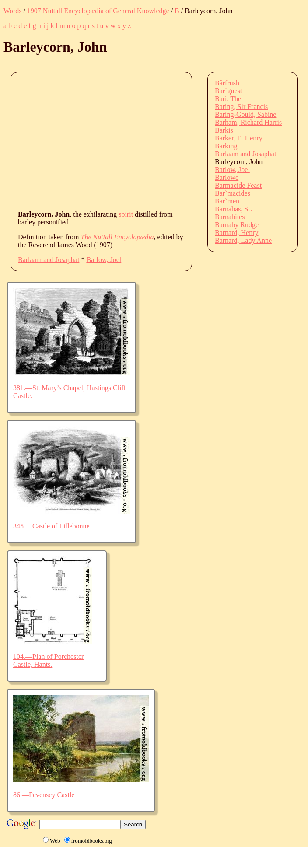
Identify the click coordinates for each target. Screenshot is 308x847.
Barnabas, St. (233, 209)
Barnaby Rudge (237, 224)
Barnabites (230, 216)
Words (12, 10)
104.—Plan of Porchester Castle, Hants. (48, 660)
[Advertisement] (163, 140)
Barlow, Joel (103, 259)
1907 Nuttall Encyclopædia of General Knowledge (98, 10)
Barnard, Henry (237, 232)
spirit (126, 214)
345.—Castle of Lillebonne (51, 526)
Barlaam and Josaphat (48, 259)
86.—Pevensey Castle (43, 794)
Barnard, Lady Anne (243, 240)
